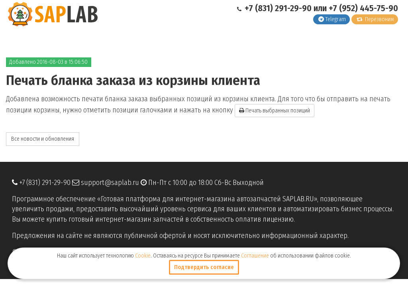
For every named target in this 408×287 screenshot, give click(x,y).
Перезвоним (375, 19)
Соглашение (255, 255)
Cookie (143, 255)
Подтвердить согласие (204, 267)
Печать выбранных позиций (274, 110)
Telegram (332, 19)
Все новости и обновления (42, 139)
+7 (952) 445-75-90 (363, 8)
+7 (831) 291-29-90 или (283, 8)
